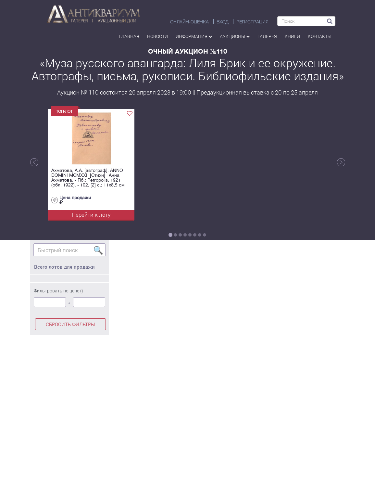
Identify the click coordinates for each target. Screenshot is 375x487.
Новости (157, 36)
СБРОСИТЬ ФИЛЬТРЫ (70, 324)
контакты (319, 36)
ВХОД (223, 21)
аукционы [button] (235, 36)
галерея (267, 36)
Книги (292, 36)
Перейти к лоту (91, 214)
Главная (129, 36)
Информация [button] (194, 36)
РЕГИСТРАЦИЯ (252, 21)
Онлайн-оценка (189, 21)
